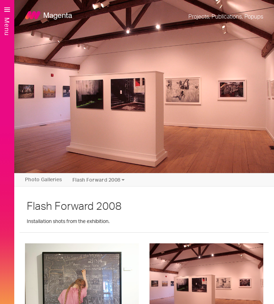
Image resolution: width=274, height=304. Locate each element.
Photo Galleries (43, 179)
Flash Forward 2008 (98, 180)
